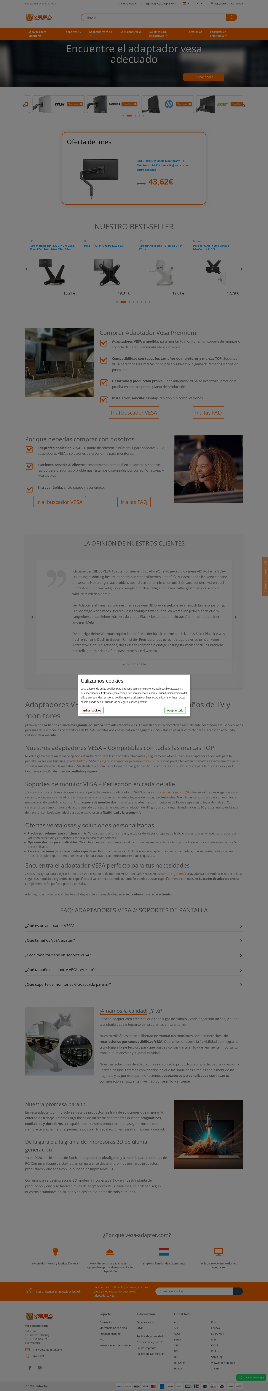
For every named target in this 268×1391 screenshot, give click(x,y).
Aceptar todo (175, 710)
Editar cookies (92, 710)
